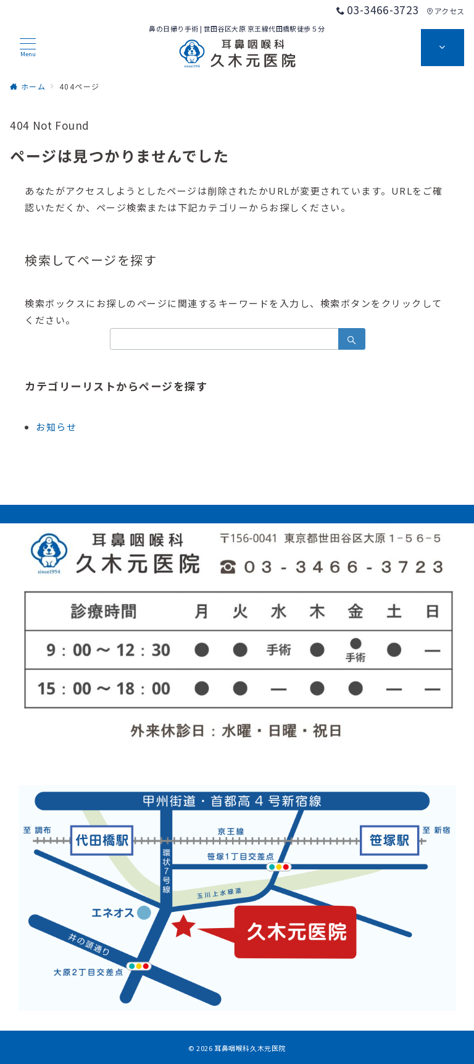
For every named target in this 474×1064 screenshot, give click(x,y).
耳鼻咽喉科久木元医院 (250, 1048)
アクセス (445, 11)
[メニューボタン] (28, 47)
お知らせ (56, 426)
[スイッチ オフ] (442, 47)
